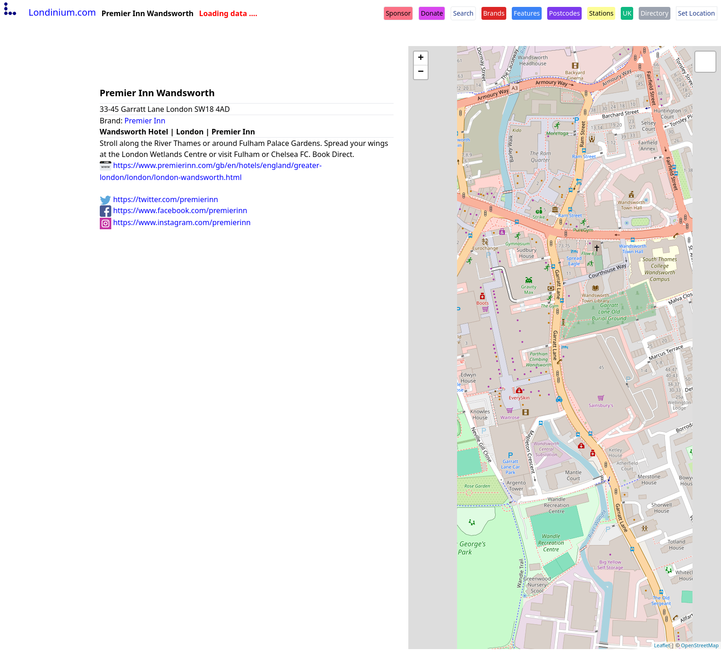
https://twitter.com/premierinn (159, 199)
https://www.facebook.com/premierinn (173, 210)
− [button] (421, 72)
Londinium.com (49, 12)
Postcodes (564, 13)
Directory (654, 13)
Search (463, 13)
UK (627, 13)
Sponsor (398, 13)
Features (527, 13)
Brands (493, 13)
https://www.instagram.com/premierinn (175, 222)
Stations (601, 13)
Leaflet (662, 645)
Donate (432, 13)
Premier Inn (145, 121)
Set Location (696, 13)
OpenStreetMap (700, 645)
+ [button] (421, 58)
